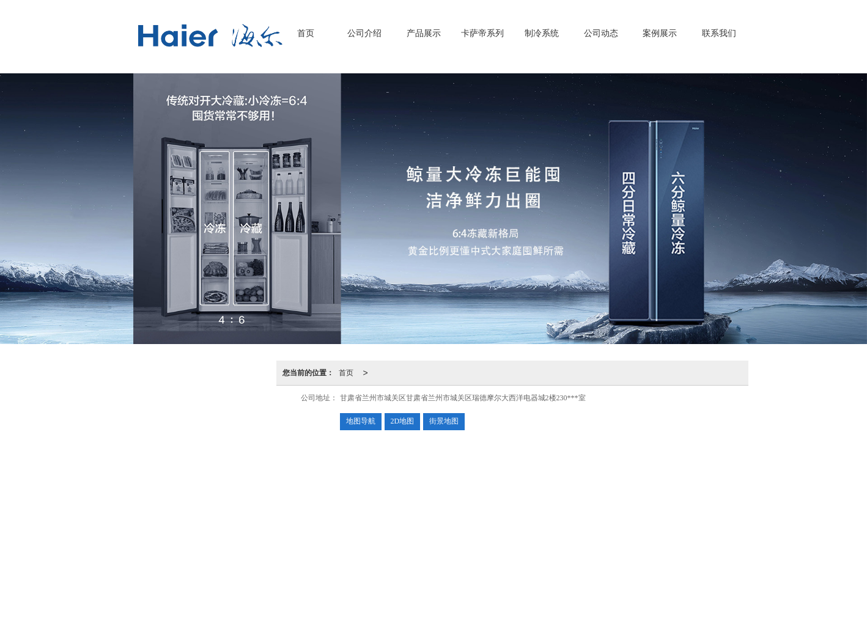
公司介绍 (364, 33)
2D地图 (403, 421)
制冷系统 (542, 33)
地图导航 (360, 421)
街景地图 (444, 421)
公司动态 (601, 33)
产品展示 (424, 33)
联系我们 (719, 33)
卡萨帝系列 (482, 33)
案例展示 (660, 33)
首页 (305, 33)
